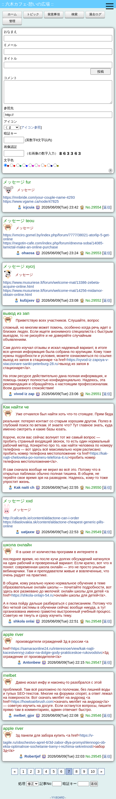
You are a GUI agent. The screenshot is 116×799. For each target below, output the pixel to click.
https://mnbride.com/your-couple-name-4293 (39, 197)
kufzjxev (27, 300)
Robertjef (33, 756)
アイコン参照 (31, 127)
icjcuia (28, 207)
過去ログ (95, 14)
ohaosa (28, 253)
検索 (74, 14)
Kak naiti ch (24, 487)
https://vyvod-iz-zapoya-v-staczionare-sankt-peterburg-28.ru (56, 362)
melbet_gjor (24, 715)
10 (93, 771)
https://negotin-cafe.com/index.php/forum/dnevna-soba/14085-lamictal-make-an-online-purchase (53, 245)
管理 (12, 21)
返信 (106, 207)
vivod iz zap (24, 394)
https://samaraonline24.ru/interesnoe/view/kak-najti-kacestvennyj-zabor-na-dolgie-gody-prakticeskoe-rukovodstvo (52, 651)
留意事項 (54, 14)
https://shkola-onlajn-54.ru (32, 595)
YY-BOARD (57, 797)
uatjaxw (27, 532)
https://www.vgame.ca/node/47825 (31, 201)
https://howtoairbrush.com (32, 702)
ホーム (12, 14)
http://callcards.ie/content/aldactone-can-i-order (41, 518)
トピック (33, 14)
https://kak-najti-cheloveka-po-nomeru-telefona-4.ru (55, 455)
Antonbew (32, 662)
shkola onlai (23, 621)
